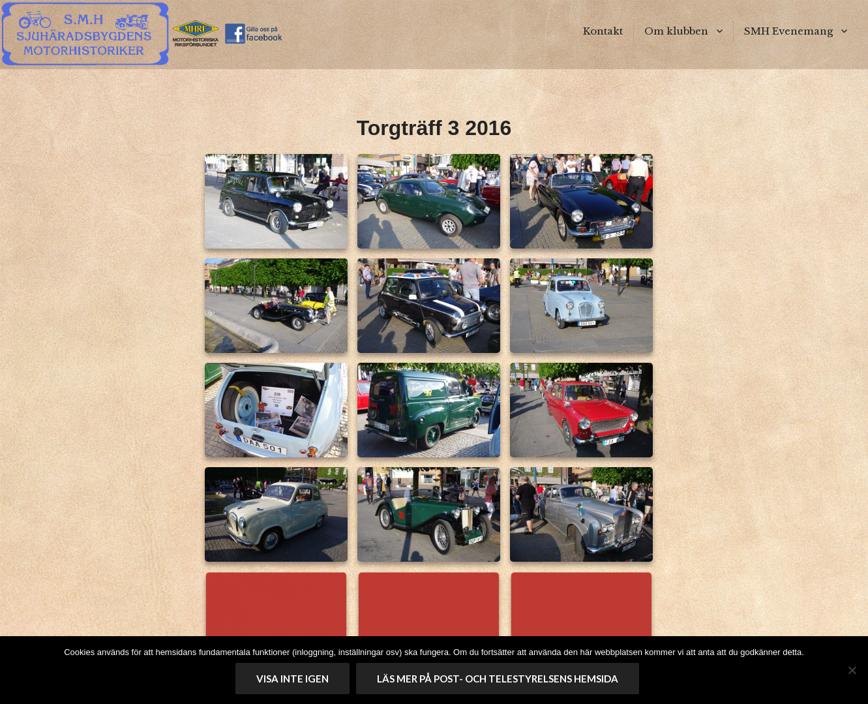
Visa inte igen (292, 678)
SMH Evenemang (788, 31)
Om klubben (676, 31)
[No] (851, 670)
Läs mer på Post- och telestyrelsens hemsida (497, 678)
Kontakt (603, 31)
